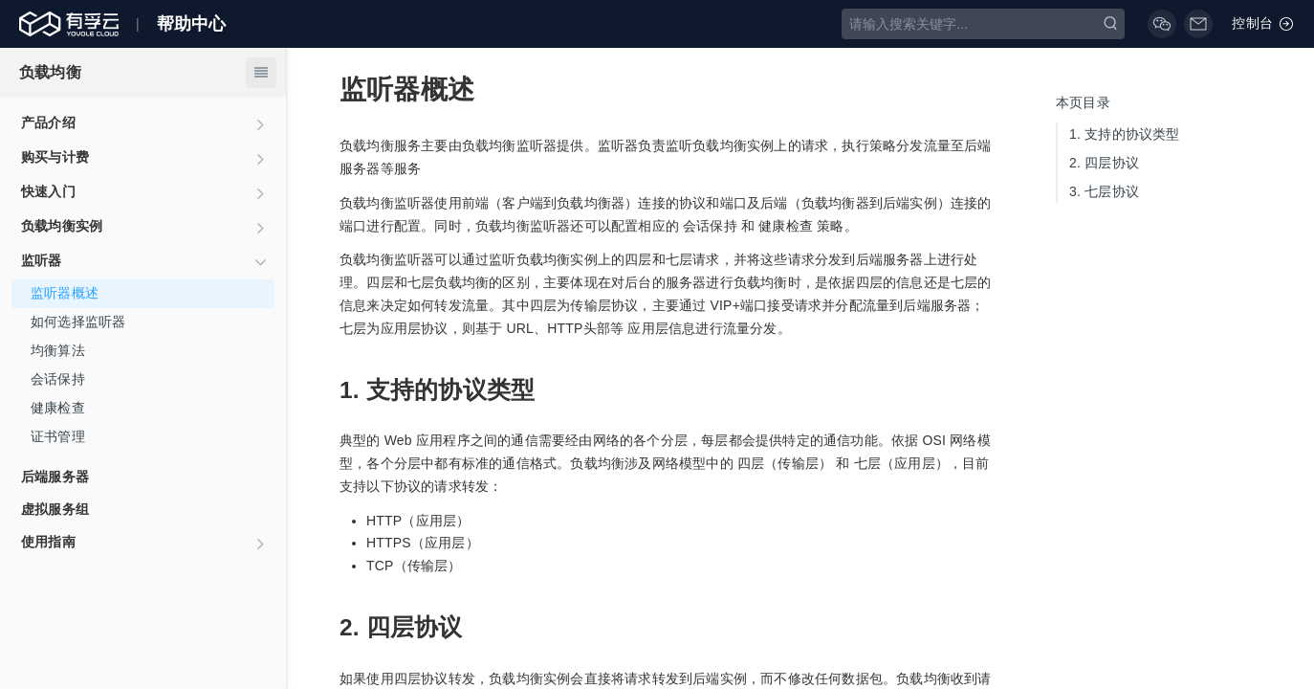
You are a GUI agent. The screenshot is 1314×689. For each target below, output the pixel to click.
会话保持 (58, 379)
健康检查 (58, 407)
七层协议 (1104, 191)
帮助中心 (192, 23)
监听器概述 (65, 292)
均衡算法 (58, 350)
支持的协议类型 (1124, 134)
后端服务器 (55, 476)
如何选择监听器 (78, 321)
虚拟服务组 (55, 509)
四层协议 (1104, 162)
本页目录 (1083, 102)
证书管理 (58, 436)
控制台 (1263, 24)
